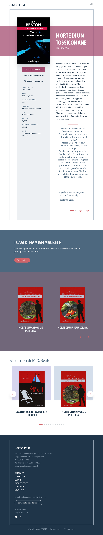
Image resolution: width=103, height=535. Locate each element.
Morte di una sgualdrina (73, 327)
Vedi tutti (21, 260)
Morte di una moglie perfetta (30, 329)
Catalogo (19, 473)
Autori (18, 480)
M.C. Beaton (62, 48)
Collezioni (20, 476)
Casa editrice (21, 483)
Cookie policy (69, 529)
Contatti (19, 487)
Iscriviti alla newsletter (27, 503)
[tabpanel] (73, 196)
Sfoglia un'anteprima (33, 81)
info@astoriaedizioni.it (29, 466)
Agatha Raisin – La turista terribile (31, 413)
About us (19, 490)
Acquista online (33, 69)
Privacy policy (55, 529)
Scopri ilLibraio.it (21, 509)
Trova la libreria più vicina (33, 75)
